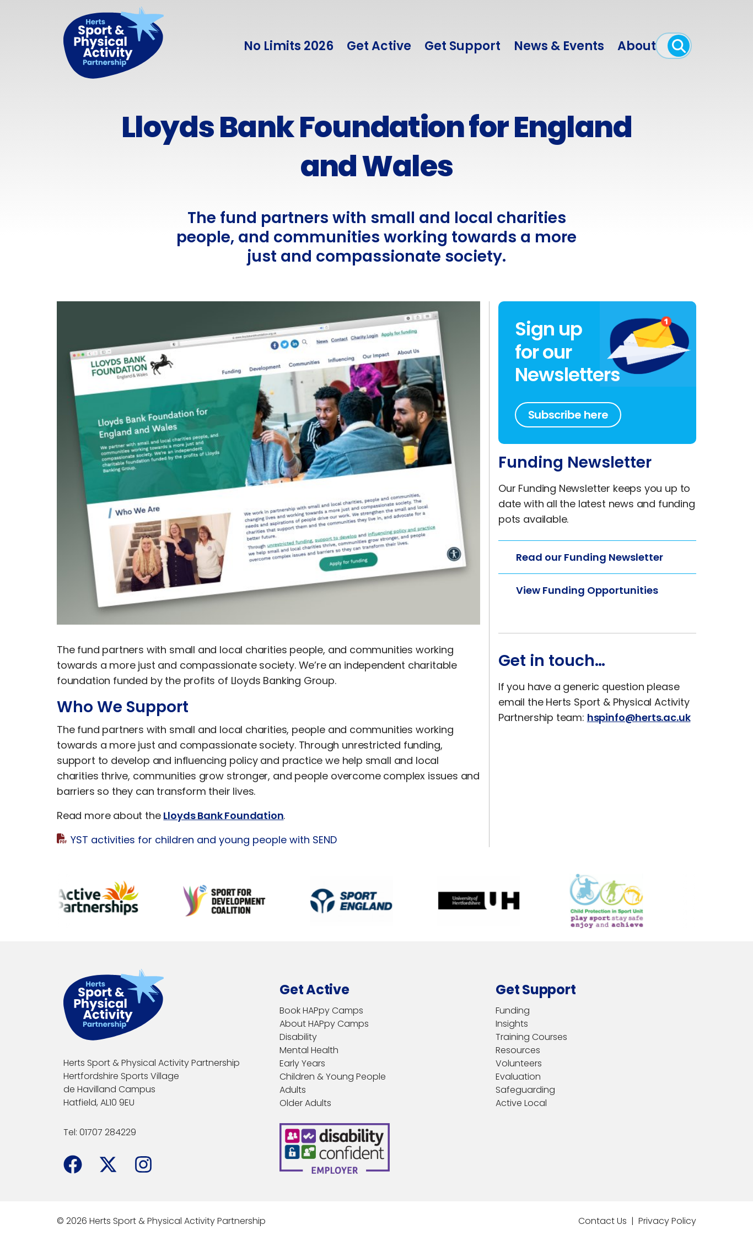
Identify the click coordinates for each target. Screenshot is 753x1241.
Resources (518, 1050)
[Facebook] (72, 1164)
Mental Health (308, 1050)
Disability (298, 1037)
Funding (513, 1010)
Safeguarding (525, 1089)
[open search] (679, 46)
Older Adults (305, 1103)
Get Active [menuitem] (379, 46)
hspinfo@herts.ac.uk (639, 717)
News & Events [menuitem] (559, 46)
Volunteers (519, 1063)
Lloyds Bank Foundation (223, 815)
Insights (512, 1023)
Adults (292, 1089)
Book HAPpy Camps (321, 1010)
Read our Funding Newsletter (589, 557)
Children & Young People (332, 1076)
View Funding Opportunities (587, 590)
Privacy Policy (667, 1221)
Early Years (302, 1063)
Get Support (462, 46)
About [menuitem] (636, 46)
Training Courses (531, 1037)
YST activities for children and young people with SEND (204, 840)
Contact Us (602, 1221)
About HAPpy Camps (324, 1023)
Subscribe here (568, 414)
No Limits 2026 (289, 46)
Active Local (521, 1103)
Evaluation (518, 1076)
